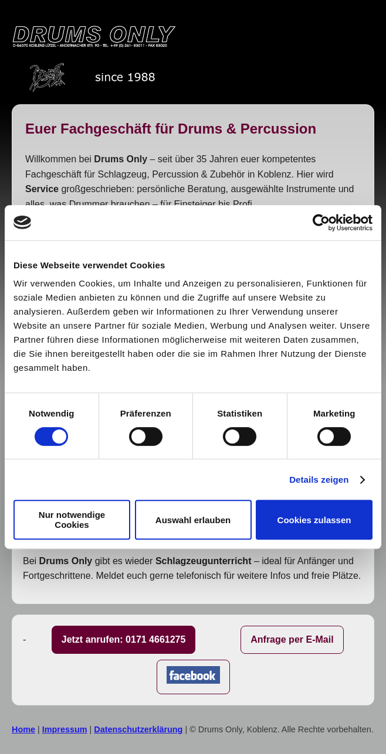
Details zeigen (318, 480)
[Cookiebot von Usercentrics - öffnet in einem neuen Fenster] (321, 222)
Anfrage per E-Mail (291, 639)
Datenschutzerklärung (138, 729)
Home (23, 729)
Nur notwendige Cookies (72, 520)
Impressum (64, 729)
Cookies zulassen (314, 520)
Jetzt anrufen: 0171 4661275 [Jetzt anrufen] (124, 639)
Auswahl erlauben (193, 520)
